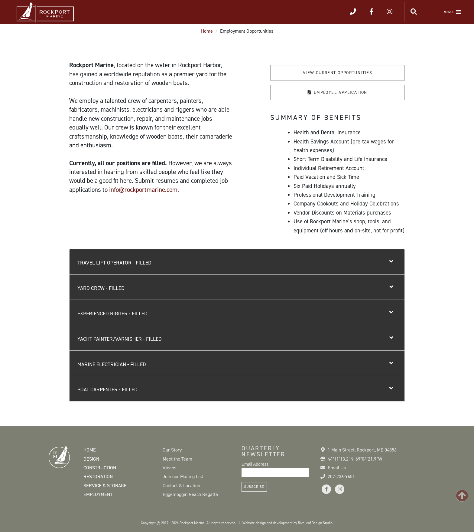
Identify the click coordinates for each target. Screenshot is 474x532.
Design (91, 459)
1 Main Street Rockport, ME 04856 (362, 450)
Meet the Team (177, 459)
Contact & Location (181, 485)
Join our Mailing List (183, 476)
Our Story (172, 450)
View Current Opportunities (337, 73)
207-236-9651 (341, 476)
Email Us (337, 468)
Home (207, 31)
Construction (99, 468)
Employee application (340, 92)
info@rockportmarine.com (143, 190)
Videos (169, 468)
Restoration (98, 476)
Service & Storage (105, 485)
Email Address (255, 464)
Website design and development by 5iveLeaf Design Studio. (287, 523)
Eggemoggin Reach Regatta (190, 494)
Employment (97, 494)
